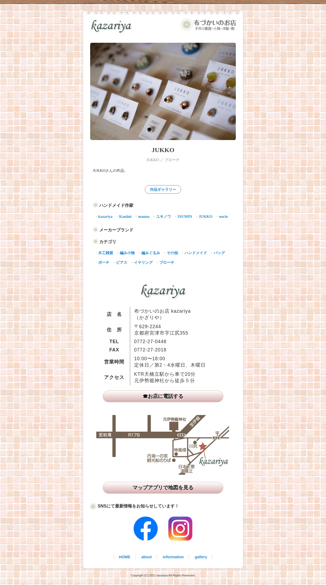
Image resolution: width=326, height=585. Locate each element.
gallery (201, 557)
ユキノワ (163, 216)
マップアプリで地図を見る (163, 487)
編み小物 (127, 253)
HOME (124, 557)
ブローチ (166, 262)
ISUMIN (185, 216)
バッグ (219, 253)
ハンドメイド (196, 253)
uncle (223, 216)
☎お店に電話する (163, 396)
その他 (172, 253)
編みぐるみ (150, 253)
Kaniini (125, 216)
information (173, 557)
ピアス (121, 262)
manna (143, 216)
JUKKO (205, 216)
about (146, 557)
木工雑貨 (105, 253)
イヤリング (143, 262)
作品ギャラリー (163, 189)
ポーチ (103, 262)
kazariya (105, 216)
